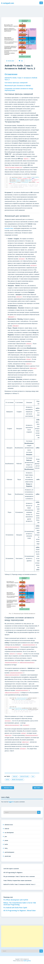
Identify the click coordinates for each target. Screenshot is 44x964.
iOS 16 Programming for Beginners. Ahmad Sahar (19, 911)
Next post (37, 788)
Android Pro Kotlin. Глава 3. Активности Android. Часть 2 (19, 884)
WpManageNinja (27, 961)
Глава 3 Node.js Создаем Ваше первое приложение (17, 880)
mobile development (17, 780)
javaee (6, 840)
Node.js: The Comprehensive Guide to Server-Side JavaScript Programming (19, 904)
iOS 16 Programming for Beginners (12, 872)
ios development (9, 832)
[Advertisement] (22, 936)
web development (9, 852)
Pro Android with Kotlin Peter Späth (15, 908)
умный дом (8, 856)
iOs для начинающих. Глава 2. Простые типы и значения (19, 876)
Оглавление (11, 74)
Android (7, 829)
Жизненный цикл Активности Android (17, 86)
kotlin (7, 780)
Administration (9, 825)
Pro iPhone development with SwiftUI (15, 900)
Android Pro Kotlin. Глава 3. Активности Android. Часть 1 (21, 79)
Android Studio (24, 776)
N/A (22, 61)
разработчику (9, 228)
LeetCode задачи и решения (11, 869)
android (15, 776)
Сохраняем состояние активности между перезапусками (19, 90)
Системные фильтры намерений (16, 83)
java (33, 776)
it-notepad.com (7, 3)
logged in (11, 802)
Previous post (8, 788)
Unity (6, 848)
